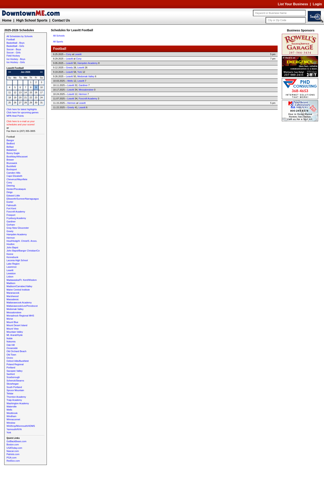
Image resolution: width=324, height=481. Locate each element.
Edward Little (13, 195)
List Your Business (293, 4)
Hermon (11, 237)
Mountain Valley (15, 332)
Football (11, 39)
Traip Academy (14, 400)
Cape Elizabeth (14, 176)
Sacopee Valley (15, 371)
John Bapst (12, 247)
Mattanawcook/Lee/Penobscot (22, 306)
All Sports (58, 41)
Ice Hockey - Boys (16, 59)
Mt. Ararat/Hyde (15, 335)
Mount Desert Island (17, 325)
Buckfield (11, 166)
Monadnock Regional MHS (20, 315)
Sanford (11, 374)
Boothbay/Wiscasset (17, 156)
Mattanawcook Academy (19, 302)
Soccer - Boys (14, 49)
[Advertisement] (301, 185)
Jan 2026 (25, 72)
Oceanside (12, 348)
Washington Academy (18, 403)
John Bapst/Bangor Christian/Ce (23, 250)
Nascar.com (13, 451)
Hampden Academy (17, 234)
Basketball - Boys (15, 43)
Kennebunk (12, 257)
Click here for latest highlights (22, 109)
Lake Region (13, 263)
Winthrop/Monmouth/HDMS (21, 426)
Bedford (11, 143)
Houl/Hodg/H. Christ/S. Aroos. (22, 241)
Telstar (10, 393)
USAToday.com (14, 448)
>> (41, 72)
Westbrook (12, 413)
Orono (10, 358)
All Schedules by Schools (20, 36)
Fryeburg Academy (16, 218)
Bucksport (12, 169)
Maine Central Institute (18, 289)
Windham (11, 416)
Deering (11, 185)
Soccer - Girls (14, 52)
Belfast (10, 147)
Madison (11, 283)
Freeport (11, 215)
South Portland (14, 387)
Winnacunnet (13, 419)
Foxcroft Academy (16, 211)
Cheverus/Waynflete (17, 179)
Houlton (11, 244)
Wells (9, 409)
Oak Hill (11, 345)
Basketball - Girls (15, 46)
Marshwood (13, 296)
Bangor (10, 140)
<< (9, 72)
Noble (10, 338)
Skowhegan (13, 383)
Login (317, 4)
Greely (10, 231)
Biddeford (11, 150)
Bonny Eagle (13, 153)
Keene (10, 254)
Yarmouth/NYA (14, 429)
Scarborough (13, 377)
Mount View (13, 328)
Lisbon (10, 276)
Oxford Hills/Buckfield (18, 361)
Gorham (11, 224)
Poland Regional (15, 364)
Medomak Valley (15, 309)
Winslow (11, 423)
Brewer (10, 159)
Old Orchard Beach (16, 351)
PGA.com (11, 457)
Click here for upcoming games (23, 112)
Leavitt (10, 270)
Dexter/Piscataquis (16, 189)
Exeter (10, 202)
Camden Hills (13, 173)
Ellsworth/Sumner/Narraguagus (23, 198)
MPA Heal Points (15, 116)
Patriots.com (13, 454)
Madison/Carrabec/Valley (19, 286)
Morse (10, 319)
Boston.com (13, 444)
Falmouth (11, 205)
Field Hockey (13, 55)
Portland (11, 367)
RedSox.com (13, 460)
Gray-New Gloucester (18, 228)
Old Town (11, 354)
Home (6, 20)
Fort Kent (11, 208)
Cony (9, 182)
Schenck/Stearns (15, 380)
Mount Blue (12, 322)
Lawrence (12, 267)
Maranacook (13, 293)
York (9, 432)
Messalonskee (14, 312)
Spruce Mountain (15, 390)
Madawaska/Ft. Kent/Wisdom (22, 280)
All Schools (59, 35)
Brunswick (12, 163)
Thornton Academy (16, 397)
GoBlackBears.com (16, 441)
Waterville (12, 406)
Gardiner (11, 221)
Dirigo (10, 192)
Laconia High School (17, 260)
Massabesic (13, 299)
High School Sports (31, 20)
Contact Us (61, 20)
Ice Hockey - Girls (16, 62)
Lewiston (11, 273)
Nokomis (11, 341)
